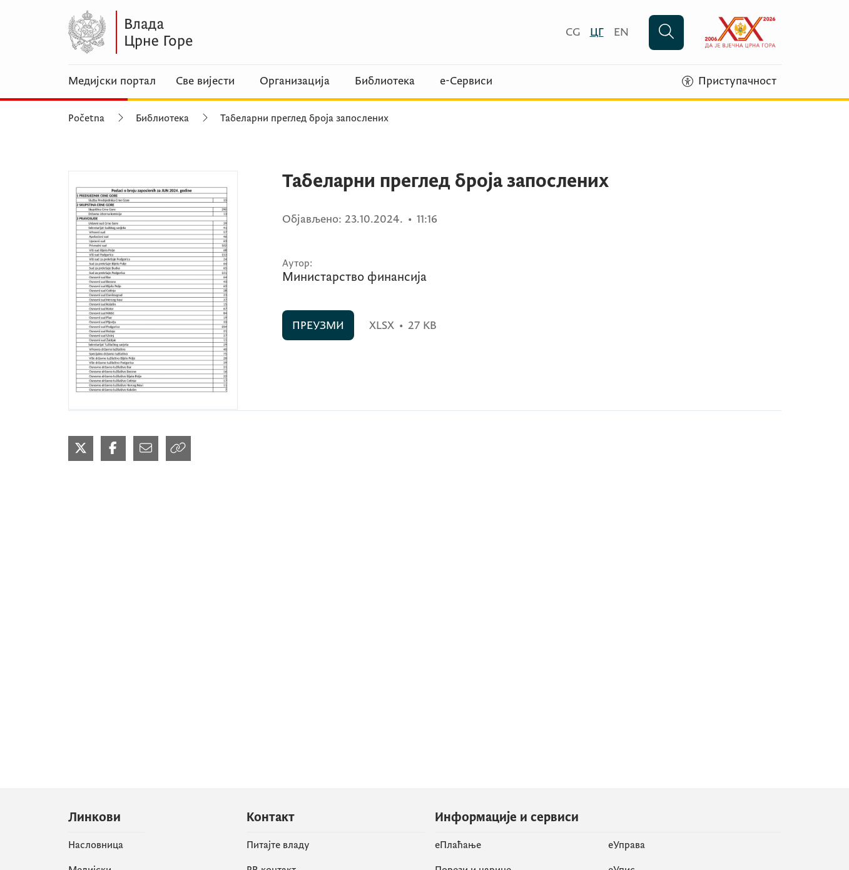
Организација (295, 81)
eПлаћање (458, 845)
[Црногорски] (597, 32)
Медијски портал (112, 81)
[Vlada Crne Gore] (190, 32)
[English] (621, 32)
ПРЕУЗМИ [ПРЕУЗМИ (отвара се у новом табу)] (318, 325)
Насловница (95, 845)
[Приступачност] (729, 81)
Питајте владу (278, 845)
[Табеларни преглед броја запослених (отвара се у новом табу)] (153, 290)
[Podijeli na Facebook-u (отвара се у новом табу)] (113, 448)
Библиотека (385, 81)
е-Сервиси (466, 81)
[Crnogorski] (573, 32)
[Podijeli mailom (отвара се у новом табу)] (145, 448)
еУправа (626, 845)
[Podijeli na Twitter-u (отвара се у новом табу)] (80, 448)
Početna (86, 118)
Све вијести (205, 81)
